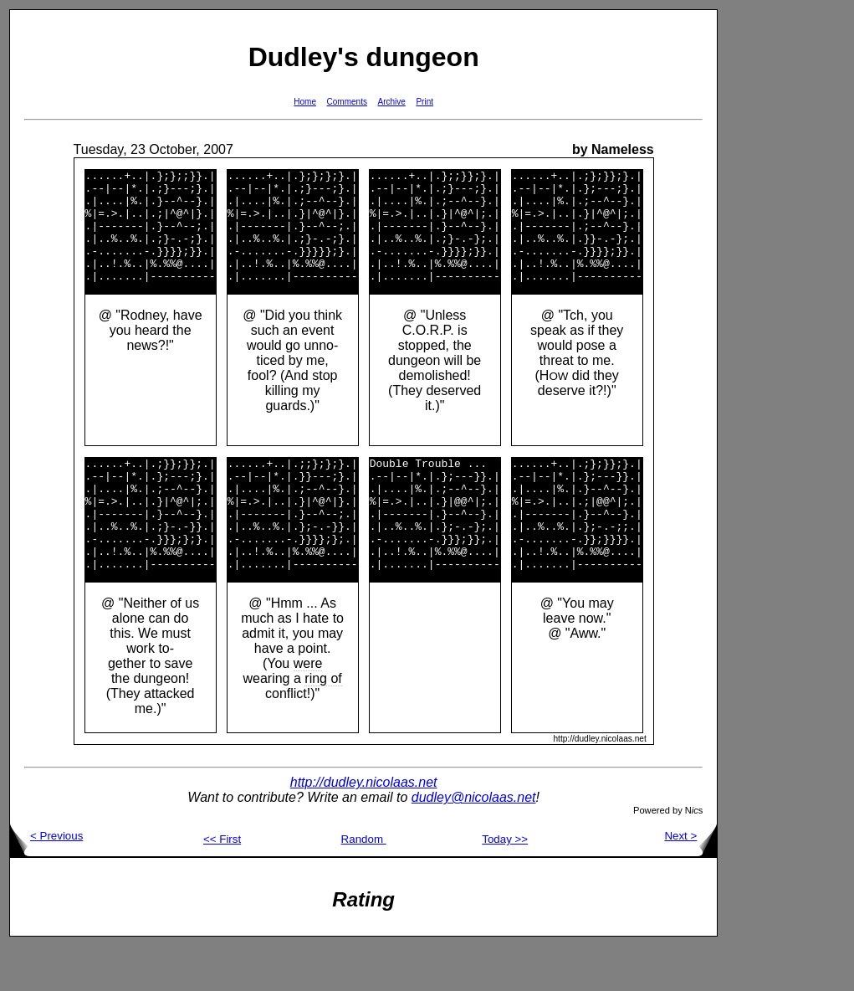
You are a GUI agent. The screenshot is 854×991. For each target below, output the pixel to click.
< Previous (46, 881)
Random (363, 884)
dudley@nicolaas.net (474, 842)
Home (305, 101)
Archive (392, 101)
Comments (347, 101)
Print (424, 101)
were (308, 708)
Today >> (505, 884)
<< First (222, 884)
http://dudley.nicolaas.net (363, 827)
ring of (322, 723)
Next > (690, 881)
